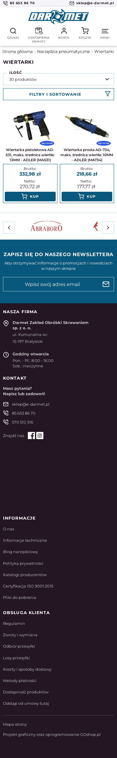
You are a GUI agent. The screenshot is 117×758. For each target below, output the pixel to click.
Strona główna (17, 51)
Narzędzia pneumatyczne (63, 51)
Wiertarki (104, 51)
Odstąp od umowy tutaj (26, 703)
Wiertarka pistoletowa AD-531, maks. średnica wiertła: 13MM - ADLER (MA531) (30, 154)
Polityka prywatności (23, 563)
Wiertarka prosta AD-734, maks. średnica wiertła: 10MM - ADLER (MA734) (86, 154)
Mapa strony (15, 724)
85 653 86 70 (22, 3)
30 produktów (23, 79)
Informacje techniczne (25, 540)
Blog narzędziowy (20, 551)
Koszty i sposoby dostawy (27, 669)
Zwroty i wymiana (20, 634)
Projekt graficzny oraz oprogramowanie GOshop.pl (52, 734)
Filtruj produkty (58, 94)
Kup (34, 196)
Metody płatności (20, 680)
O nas (8, 528)
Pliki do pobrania (19, 597)
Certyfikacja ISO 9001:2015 (28, 586)
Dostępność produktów (25, 691)
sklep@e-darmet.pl (95, 3)
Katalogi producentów (25, 574)
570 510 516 (22, 422)
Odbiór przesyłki (19, 646)
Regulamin (14, 623)
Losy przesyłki (16, 657)
